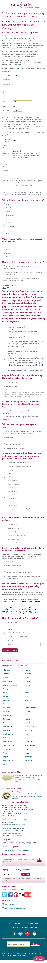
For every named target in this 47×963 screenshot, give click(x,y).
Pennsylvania (8, 744)
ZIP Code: (6, 110)
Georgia (6, 691)
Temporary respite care (13, 444)
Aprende (10, 642)
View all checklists (8, 818)
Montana (6, 722)
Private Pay (9, 561)
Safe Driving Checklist (9, 814)
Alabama (6, 673)
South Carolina (8, 748)
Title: (8, 75)
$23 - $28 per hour (11, 386)
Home (10, 926)
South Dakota (30, 748)
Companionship (12, 505)
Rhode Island (29, 744)
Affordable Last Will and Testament (13, 827)
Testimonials (8, 903)
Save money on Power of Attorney (13, 833)
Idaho (5, 695)
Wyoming (6, 767)
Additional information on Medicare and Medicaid (25, 365)
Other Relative (10, 226)
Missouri (28, 718)
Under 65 (8, 246)
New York (6, 733)
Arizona (6, 676)
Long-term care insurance (14, 565)
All (6, 389)
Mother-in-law (10, 208)
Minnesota (28, 714)
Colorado (28, 680)
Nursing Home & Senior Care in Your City (17, 668)
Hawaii (27, 691)
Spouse (8, 219)
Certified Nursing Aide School (17, 635)
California (6, 680)
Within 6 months (11, 441)
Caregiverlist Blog (9, 842)
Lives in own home (11, 524)
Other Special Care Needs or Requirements (21, 509)
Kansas (6, 703)
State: (5, 106)
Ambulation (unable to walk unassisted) (20, 466)
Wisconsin (28, 763)
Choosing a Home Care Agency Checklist (15, 810)
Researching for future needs (15, 448)
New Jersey (7, 729)
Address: (6, 92)
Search (35, 946)
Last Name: (6, 84)
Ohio (26, 737)
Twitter (15, 892)
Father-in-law (10, 215)
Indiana (6, 699)
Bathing (10, 473)
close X (5, 288)
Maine (27, 706)
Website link (11, 628)
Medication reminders (14, 498)
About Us (18, 926)
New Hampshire (30, 725)
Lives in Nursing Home (12, 539)
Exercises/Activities (14, 495)
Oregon (27, 740)
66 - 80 (8, 249)
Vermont (28, 756)
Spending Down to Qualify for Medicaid (18, 572)
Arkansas (28, 676)
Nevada (6, 725)
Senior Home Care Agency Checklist (14, 808)
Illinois (27, 695)
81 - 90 (8, 253)
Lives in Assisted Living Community (16, 535)
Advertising (15, 930)
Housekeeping (12, 491)
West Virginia (8, 763)
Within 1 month (10, 437)
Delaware (28, 684)
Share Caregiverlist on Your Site (14, 911)
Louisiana (6, 706)
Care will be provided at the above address (27, 192)
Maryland (6, 710)
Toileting (10, 477)
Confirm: (6, 171)
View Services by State (22, 787)
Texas (27, 752)
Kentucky (28, 703)
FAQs (37, 926)
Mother (8, 204)
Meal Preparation (13, 480)
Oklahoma (7, 740)
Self (7, 230)
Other (9, 647)
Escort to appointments (15, 502)
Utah (5, 756)
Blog (34, 845)
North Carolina (30, 733)
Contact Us (34, 930)
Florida (27, 688)
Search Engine (12, 625)
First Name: (6, 80)
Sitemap (25, 930)
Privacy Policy (22, 958)
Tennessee (7, 752)
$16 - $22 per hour (11, 382)
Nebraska (28, 722)
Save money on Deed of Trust (12, 838)
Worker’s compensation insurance (16, 569)
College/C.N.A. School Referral (17, 639)
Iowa (26, 699)
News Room (28, 926)
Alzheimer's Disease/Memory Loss (18, 463)
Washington (29, 759)
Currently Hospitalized (12, 543)
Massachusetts (30, 710)
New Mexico (29, 729)
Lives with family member (13, 528)
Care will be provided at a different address (27, 195)
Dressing (10, 470)
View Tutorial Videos (11, 907)
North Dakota (8, 737)
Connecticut (7, 684)
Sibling (8, 222)
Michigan (6, 714)
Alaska (27, 673)
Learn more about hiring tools (11, 865)
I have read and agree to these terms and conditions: (22, 599)
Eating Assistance (13, 484)
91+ (7, 257)
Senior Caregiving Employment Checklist (15, 816)
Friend (8, 233)
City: (4, 102)
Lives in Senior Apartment (13, 532)
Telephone (17, 178)
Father (8, 211)
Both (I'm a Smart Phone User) (23, 185)
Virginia (6, 759)
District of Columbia (10, 688)
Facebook (22, 892)
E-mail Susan (20, 69)
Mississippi (7, 718)
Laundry (10, 487)
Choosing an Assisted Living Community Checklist (18, 812)
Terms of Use (11, 958)
